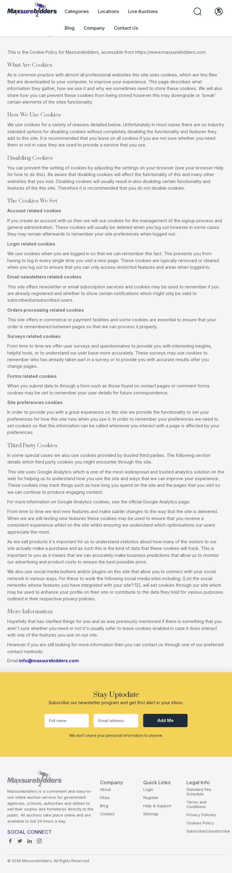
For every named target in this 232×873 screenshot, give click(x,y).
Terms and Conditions (196, 804)
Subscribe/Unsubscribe (208, 831)
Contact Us (126, 28)
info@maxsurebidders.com (49, 660)
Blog (70, 28)
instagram (39, 839)
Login (148, 789)
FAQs (105, 797)
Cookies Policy (200, 823)
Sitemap (150, 814)
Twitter (20, 839)
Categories (77, 11)
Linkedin (30, 839)
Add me (165, 720)
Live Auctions (143, 11)
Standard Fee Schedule (198, 791)
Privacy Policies (201, 815)
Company (94, 28)
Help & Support (157, 806)
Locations (108, 11)
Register (151, 797)
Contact (107, 814)
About (105, 789)
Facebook (10, 839)
